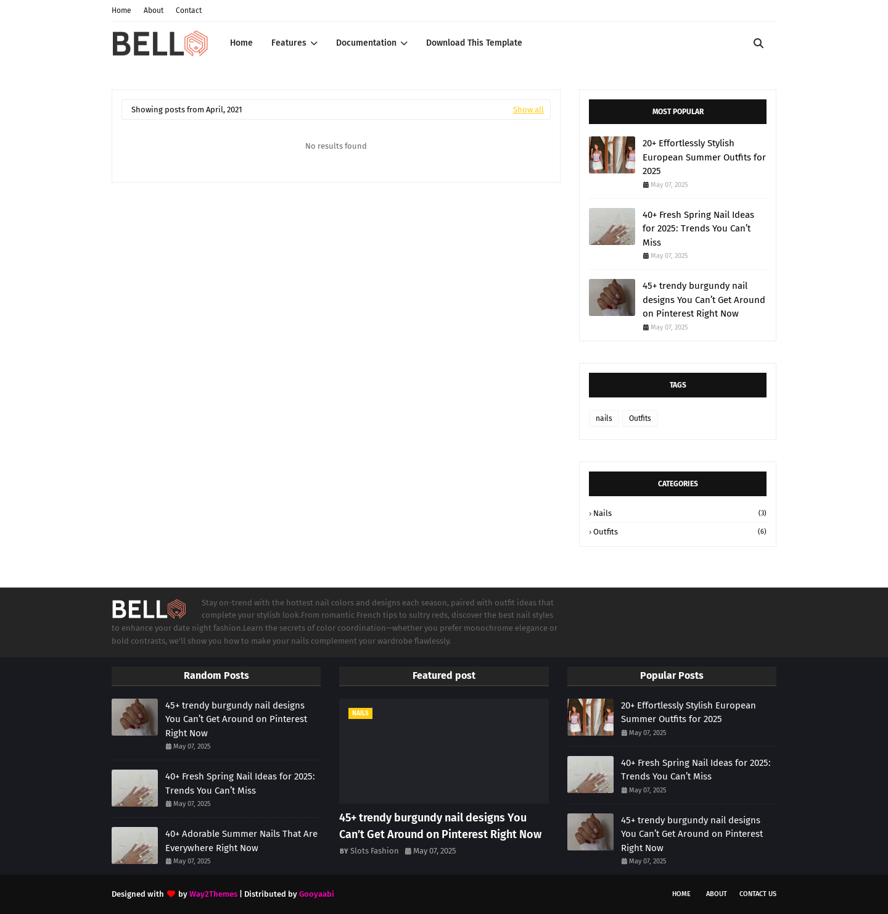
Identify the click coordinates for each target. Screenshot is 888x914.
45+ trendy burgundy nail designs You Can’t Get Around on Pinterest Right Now (704, 299)
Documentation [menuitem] (366, 43)
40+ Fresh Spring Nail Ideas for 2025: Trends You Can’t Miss (698, 228)
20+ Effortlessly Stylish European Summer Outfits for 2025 (704, 157)
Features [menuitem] (288, 43)
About (153, 10)
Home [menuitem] (241, 43)
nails (604, 418)
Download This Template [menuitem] (474, 43)
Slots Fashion (374, 850)
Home (121, 10)
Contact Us (757, 894)
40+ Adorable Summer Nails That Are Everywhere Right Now (241, 841)
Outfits (640, 418)
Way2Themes (213, 894)
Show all (528, 109)
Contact (189, 10)
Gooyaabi (316, 894)
